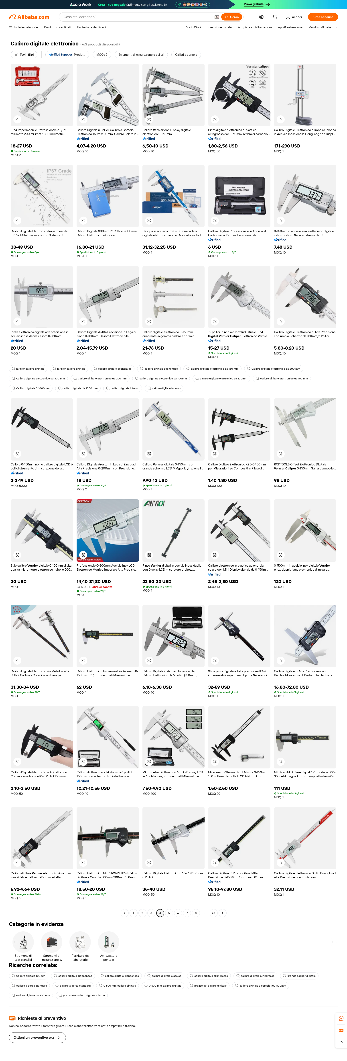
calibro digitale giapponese (73, 976)
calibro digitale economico (113, 369)
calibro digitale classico (164, 976)
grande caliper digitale (299, 976)
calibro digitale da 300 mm (31, 995)
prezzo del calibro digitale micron (82, 995)
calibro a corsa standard (29, 985)
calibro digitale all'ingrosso (209, 976)
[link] (341, 1018)
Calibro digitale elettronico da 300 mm (38, 378)
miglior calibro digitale (28, 369)
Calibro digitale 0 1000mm (31, 388)
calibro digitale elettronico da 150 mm (212, 369)
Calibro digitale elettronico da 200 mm (273, 369)
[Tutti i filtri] (24, 54)
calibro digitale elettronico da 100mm (161, 378)
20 (213, 913)
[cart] (275, 17)
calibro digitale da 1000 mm (78, 388)
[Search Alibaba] (137, 16)
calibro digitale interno (122, 388)
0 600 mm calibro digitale (117, 985)
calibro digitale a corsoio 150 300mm (260, 985)
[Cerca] (231, 16)
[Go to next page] (223, 913)
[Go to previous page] (125, 913)
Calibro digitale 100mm (28, 976)
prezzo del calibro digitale (208, 985)
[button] (216, 17)
